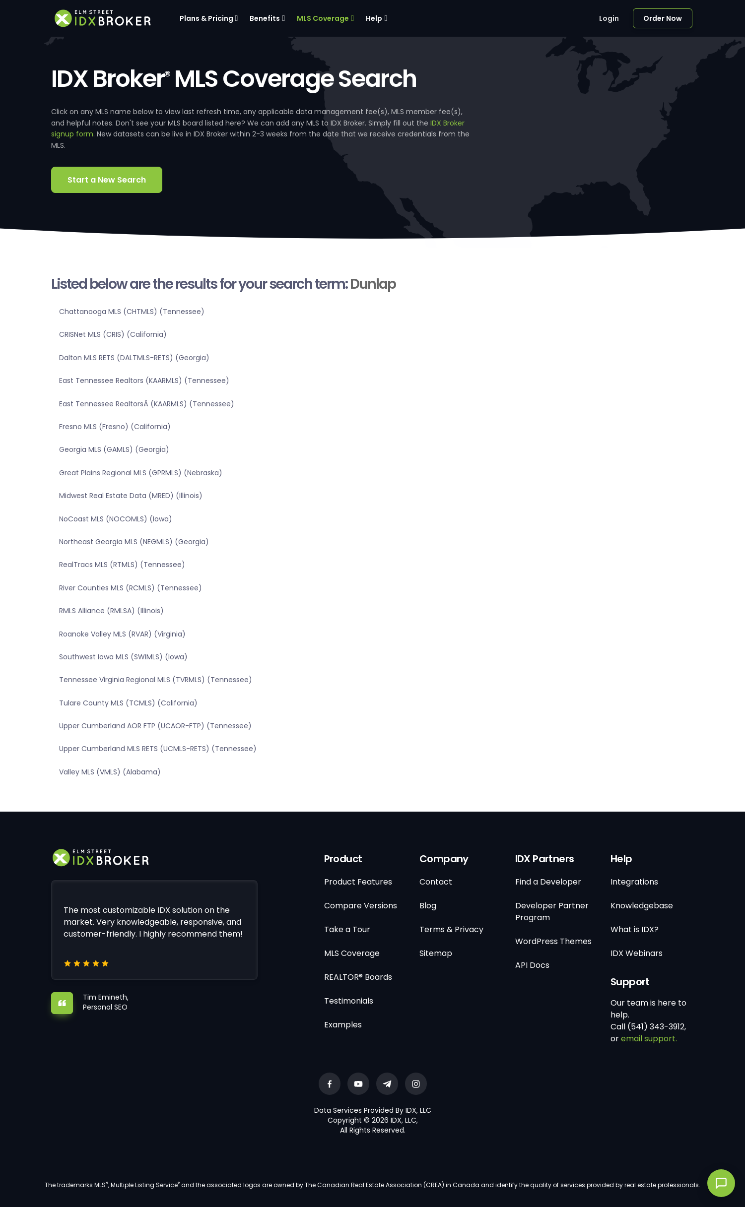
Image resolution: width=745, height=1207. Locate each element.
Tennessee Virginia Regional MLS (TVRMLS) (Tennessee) (155, 680)
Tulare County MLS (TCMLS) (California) (128, 703)
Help (374, 18)
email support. (649, 1038)
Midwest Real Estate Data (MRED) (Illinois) (131, 496)
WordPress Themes (553, 941)
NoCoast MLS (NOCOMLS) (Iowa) (115, 519)
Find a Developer (548, 882)
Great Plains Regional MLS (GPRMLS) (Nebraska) (140, 473)
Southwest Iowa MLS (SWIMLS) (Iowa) (123, 657)
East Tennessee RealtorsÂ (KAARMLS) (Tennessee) (146, 404)
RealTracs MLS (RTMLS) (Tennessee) (122, 565)
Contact (435, 882)
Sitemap (435, 953)
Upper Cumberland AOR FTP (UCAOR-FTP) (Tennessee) (155, 726)
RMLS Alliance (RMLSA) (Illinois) (111, 611)
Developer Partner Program (552, 911)
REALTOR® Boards (358, 977)
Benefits (265, 18)
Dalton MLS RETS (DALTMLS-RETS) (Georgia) (134, 358)
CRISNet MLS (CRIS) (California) (113, 334)
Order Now (662, 18)
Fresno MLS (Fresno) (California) (115, 427)
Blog (427, 905)
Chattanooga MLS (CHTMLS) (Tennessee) (131, 312)
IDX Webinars (636, 953)
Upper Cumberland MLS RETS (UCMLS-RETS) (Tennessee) (158, 749)
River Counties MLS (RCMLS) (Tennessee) (130, 588)
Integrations (634, 882)
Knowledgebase (641, 905)
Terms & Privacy (451, 929)
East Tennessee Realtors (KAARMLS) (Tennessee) (144, 380)
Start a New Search (107, 180)
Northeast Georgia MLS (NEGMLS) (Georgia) (134, 542)
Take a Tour (347, 929)
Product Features (358, 882)
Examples (343, 1024)
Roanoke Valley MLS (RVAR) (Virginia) (122, 634)
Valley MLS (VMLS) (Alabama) (110, 772)
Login (609, 18)
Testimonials (348, 1001)
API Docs (532, 965)
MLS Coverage (323, 18)
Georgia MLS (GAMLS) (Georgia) (114, 449)
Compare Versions (360, 905)
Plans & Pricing (206, 18)
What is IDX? (634, 929)
